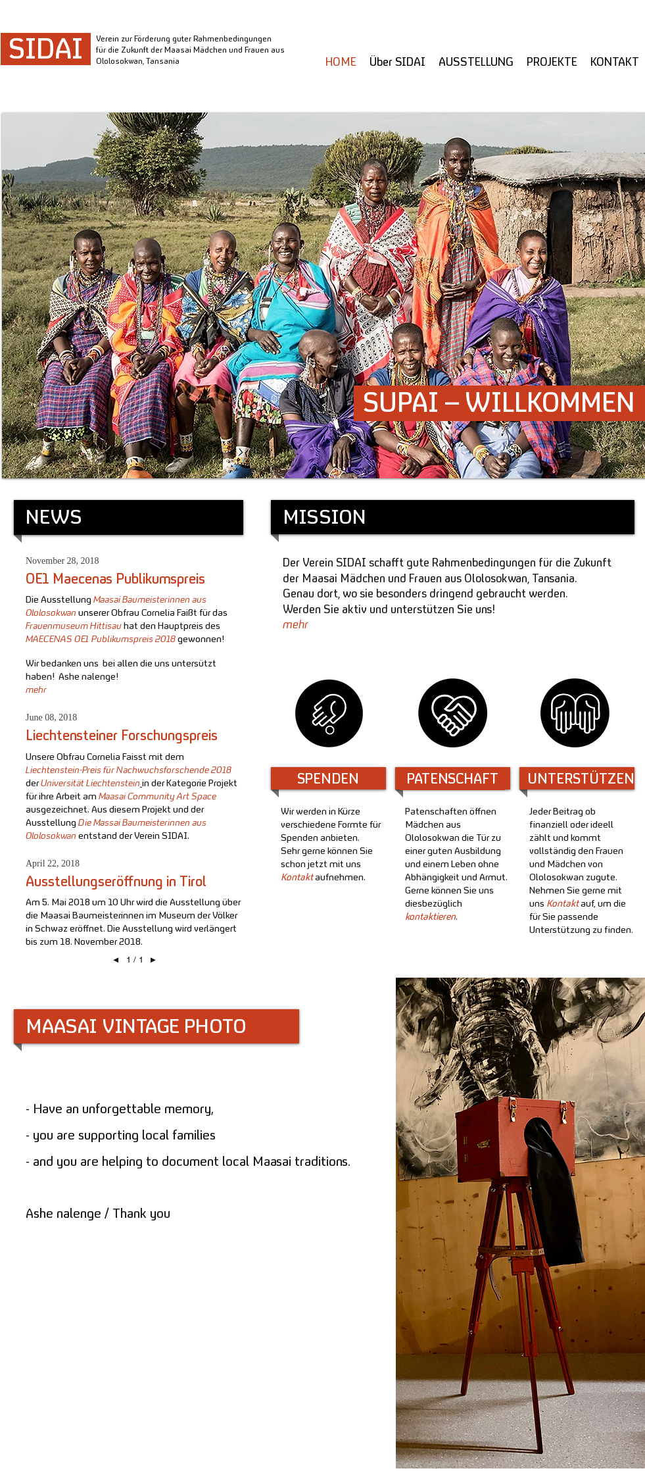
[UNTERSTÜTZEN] (581, 780)
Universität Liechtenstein (90, 784)
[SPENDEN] (328, 780)
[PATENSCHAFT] (452, 780)
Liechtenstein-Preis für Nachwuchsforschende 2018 (128, 771)
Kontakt (297, 878)
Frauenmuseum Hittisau (74, 627)
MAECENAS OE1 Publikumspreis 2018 (102, 640)
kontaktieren (430, 917)
